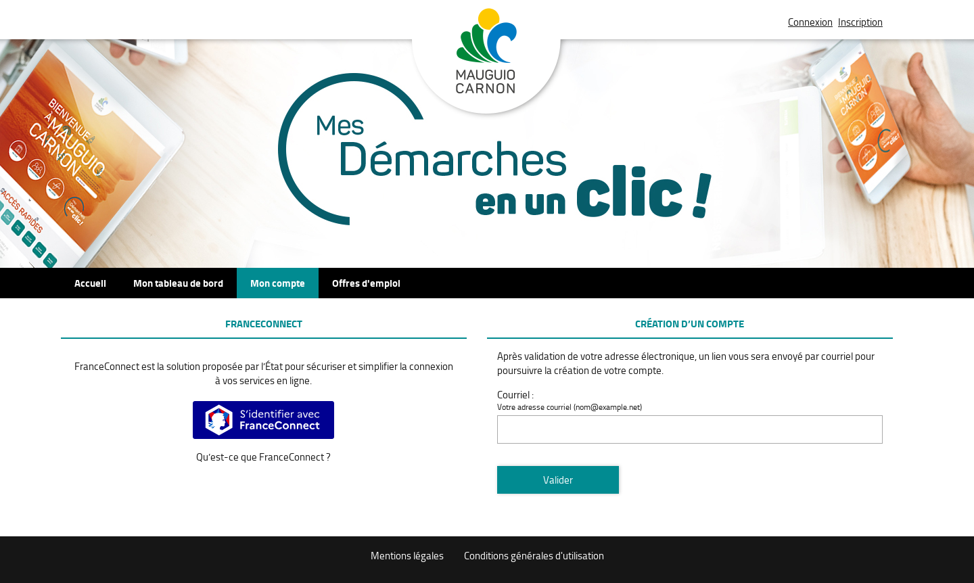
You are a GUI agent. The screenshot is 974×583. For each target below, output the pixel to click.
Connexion (810, 22)
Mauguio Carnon (487, 63)
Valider (558, 480)
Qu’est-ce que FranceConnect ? (263, 457)
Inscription (860, 22)
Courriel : (515, 395)
